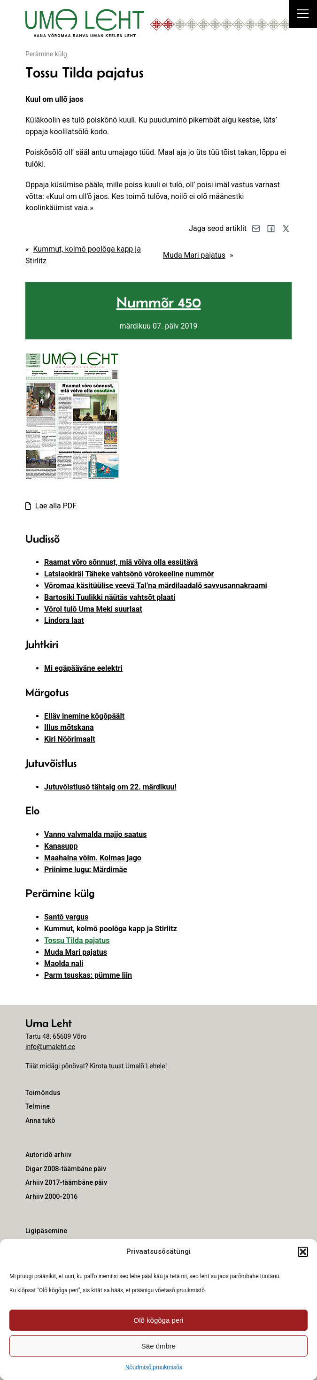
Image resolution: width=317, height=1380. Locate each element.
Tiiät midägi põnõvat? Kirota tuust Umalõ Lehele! (96, 1066)
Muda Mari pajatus (194, 255)
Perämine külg (46, 54)
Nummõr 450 (158, 302)
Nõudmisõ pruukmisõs (153, 1367)
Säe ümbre (158, 1346)
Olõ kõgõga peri (159, 1320)
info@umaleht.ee (50, 1046)
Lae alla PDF (56, 505)
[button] (303, 1252)
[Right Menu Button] (303, 15)
